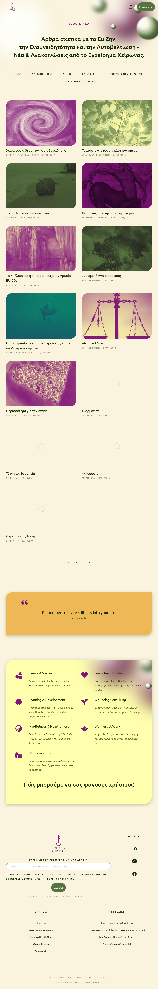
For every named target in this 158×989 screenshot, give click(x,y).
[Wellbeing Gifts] (18, 757)
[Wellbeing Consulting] (85, 704)
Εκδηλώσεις (88, 73)
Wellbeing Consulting (110, 702)
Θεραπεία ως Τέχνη (20, 538)
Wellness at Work (108, 728)
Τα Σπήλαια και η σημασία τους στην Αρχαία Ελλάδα (38, 279)
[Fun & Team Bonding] (85, 677)
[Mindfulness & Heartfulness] (18, 730)
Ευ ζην (66, 73)
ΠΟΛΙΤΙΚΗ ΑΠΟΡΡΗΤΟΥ (69, 985)
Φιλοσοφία (90, 475)
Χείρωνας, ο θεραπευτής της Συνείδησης (36, 151)
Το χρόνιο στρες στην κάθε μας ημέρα (110, 151)
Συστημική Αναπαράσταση (101, 277)
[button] (130, 6)
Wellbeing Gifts (40, 755)
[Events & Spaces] (18, 677)
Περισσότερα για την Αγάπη (27, 412)
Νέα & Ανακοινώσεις (79, 81)
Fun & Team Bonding (110, 675)
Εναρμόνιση (91, 412)
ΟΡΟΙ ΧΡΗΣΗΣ (93, 985)
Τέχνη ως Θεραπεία (20, 475)
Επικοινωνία (146, 6)
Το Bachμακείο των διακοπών (28, 214)
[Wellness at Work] (85, 730)
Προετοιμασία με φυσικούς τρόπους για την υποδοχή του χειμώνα (38, 346)
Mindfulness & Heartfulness (49, 728)
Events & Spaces (40, 675)
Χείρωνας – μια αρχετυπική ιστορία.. (108, 214)
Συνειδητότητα (41, 73)
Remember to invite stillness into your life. (79, 614)
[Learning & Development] (18, 704)
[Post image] (41, 124)
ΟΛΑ (18, 73)
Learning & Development (124, 73)
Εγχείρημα (13, 156)
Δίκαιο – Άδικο (92, 344)
